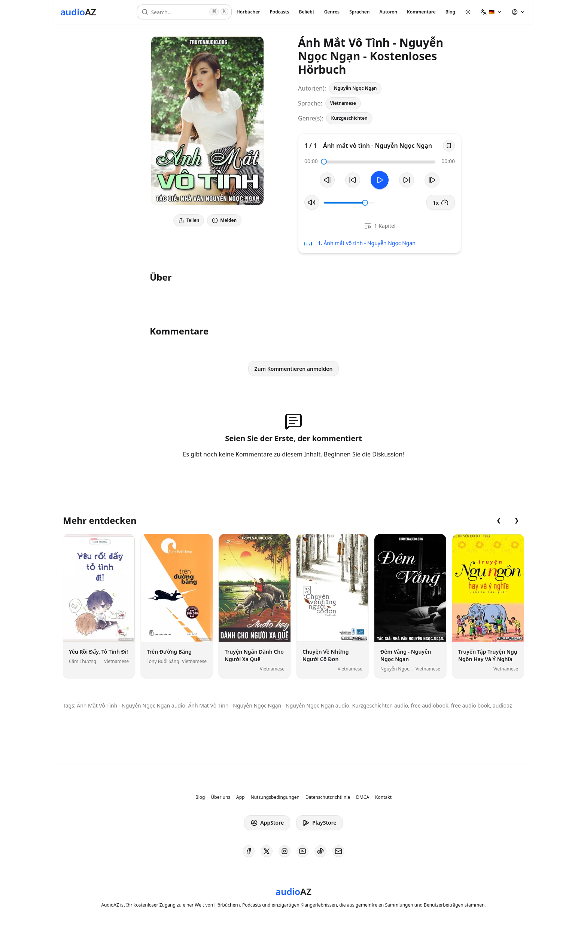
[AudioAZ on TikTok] (320, 851)
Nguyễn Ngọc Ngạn (355, 88)
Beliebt (306, 12)
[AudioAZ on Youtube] (302, 851)
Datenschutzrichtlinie (327, 797)
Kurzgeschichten (349, 118)
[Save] (449, 146)
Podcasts (279, 12)
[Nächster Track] (432, 179)
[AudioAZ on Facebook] (249, 851)
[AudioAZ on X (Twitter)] (267, 851)
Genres (332, 12)
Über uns (221, 797)
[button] (491, 12)
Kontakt (383, 797)
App (240, 797)
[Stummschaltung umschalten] (311, 202)
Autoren (388, 12)
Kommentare (421, 12)
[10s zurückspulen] (352, 179)
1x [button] (440, 202)
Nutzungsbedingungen (275, 797)
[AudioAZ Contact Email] (338, 851)
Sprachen (359, 12)
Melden (224, 220)
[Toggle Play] (380, 180)
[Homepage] (78, 11)
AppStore (267, 823)
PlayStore (319, 823)
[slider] (324, 162)
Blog (450, 12)
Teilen (188, 220)
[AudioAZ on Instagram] (285, 851)
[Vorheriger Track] (327, 179)
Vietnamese (343, 103)
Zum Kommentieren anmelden (294, 368)
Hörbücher (248, 12)
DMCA (362, 797)
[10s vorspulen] (406, 179)
